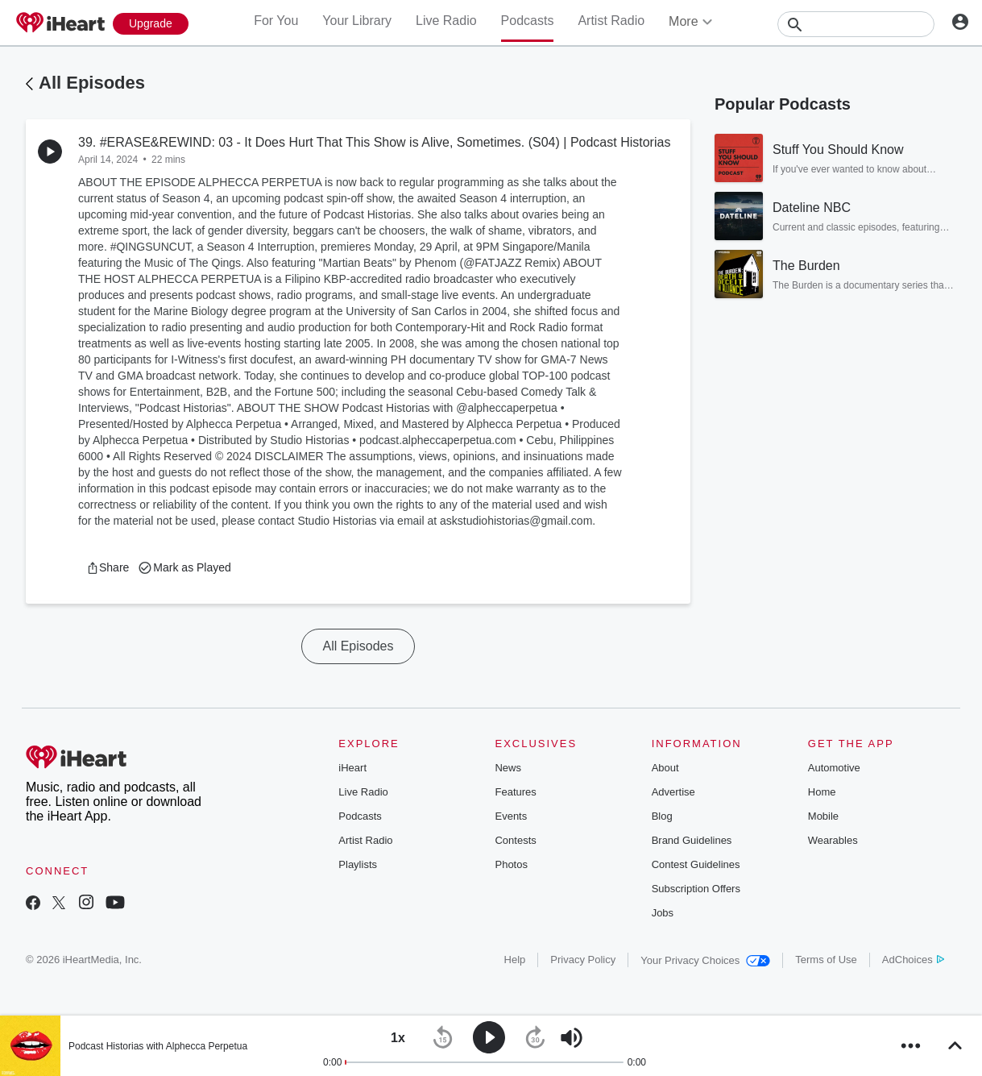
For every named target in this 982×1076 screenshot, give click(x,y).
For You (276, 20)
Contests (515, 840)
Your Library (357, 20)
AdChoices (913, 959)
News (508, 768)
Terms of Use (826, 959)
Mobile (823, 816)
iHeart (352, 768)
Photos (511, 864)
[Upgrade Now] (151, 24)
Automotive (834, 768)
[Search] (855, 24)
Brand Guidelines (692, 840)
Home (822, 792)
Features (515, 792)
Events (511, 816)
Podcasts (527, 20)
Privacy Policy (582, 959)
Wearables (833, 840)
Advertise (673, 792)
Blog (662, 816)
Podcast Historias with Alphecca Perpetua (157, 1046)
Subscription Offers (696, 889)
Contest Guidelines (696, 864)
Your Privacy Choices (705, 960)
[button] (107, 567)
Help (515, 959)
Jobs (662, 913)
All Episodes (92, 83)
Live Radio (446, 20)
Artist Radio (611, 20)
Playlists (357, 864)
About (665, 768)
